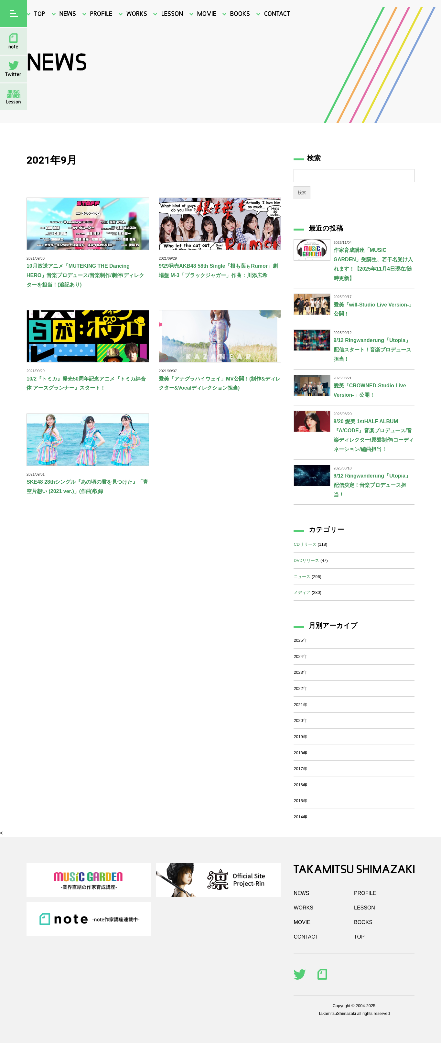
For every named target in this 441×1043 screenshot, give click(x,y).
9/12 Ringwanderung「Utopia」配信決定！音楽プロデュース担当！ (372, 485)
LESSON (364, 907)
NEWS (301, 893)
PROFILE (365, 893)
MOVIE (302, 922)
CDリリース (305, 544)
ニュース (302, 576)
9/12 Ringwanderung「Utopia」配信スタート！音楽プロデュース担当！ (372, 350)
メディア (302, 592)
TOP (359, 937)
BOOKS (363, 922)
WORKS (303, 907)
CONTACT (306, 937)
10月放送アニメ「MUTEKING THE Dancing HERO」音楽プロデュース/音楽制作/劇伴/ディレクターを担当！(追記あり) (85, 275)
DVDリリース (306, 560)
